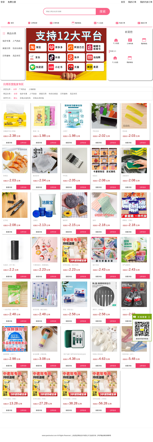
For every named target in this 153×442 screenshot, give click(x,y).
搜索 (103, 11)
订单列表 (54, 23)
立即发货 (32, 23)
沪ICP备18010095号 (104, 435)
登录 (3, 2)
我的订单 (132, 2)
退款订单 (142, 23)
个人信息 (98, 23)
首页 (123, 2)
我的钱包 (76, 23)
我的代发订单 (146, 2)
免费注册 (12, 2)
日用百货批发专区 (13, 84)
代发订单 (120, 23)
